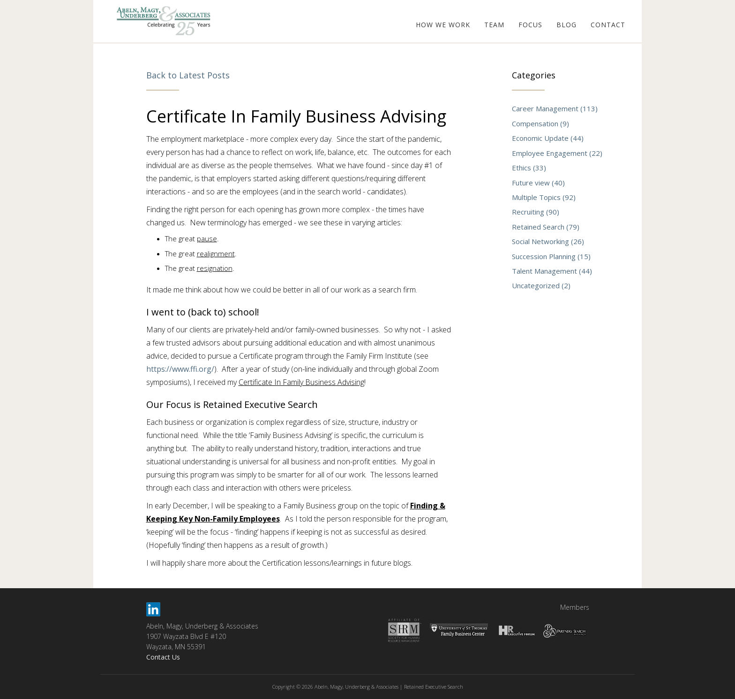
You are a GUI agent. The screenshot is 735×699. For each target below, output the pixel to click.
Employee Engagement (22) (557, 153)
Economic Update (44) (548, 138)
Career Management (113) (555, 108)
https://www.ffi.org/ (180, 369)
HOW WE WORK (443, 24)
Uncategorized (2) (541, 285)
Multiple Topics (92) (544, 197)
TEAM (494, 24)
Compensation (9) (540, 123)
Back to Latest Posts (188, 75)
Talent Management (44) (552, 271)
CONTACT (608, 24)
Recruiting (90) (535, 211)
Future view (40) (538, 182)
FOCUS (530, 24)
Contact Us (163, 657)
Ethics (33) (529, 167)
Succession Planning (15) (551, 256)
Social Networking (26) (548, 241)
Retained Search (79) (545, 226)
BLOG (566, 24)
